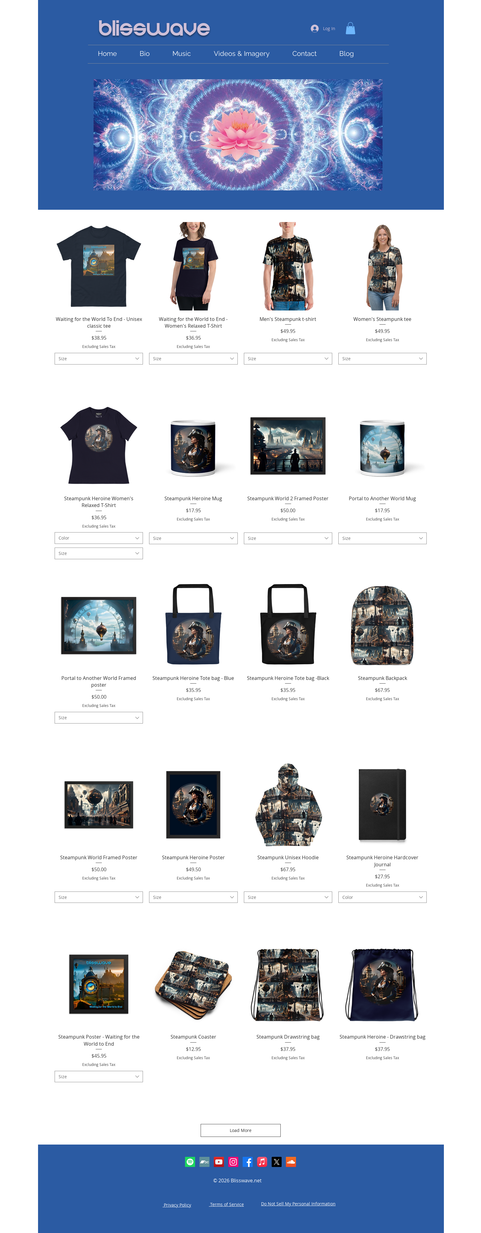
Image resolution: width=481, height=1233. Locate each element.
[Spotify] (190, 1162)
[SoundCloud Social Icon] (291, 1162)
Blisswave (155, 29)
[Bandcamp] (204, 1162)
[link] (350, 28)
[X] (276, 1162)
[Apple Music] (262, 1162)
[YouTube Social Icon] (219, 1162)
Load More (241, 1130)
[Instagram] (233, 1162)
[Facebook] (248, 1162)
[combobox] (99, 359)
